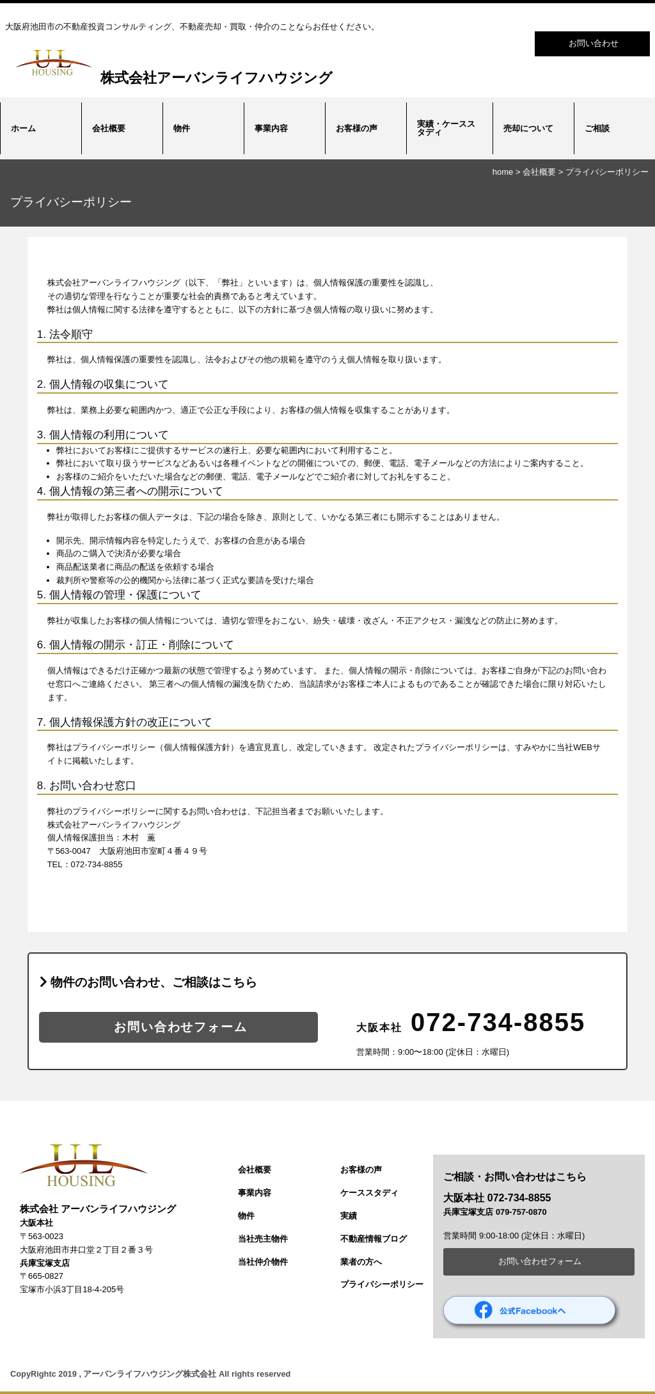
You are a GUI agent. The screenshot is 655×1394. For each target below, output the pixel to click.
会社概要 (108, 128)
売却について (528, 128)
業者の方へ (361, 1262)
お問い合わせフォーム (178, 1027)
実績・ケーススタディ (446, 128)
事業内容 (271, 128)
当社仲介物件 (263, 1262)
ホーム (23, 128)
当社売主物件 (263, 1239)
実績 (348, 1216)
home (503, 172)
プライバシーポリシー (607, 172)
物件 (181, 128)
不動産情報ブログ (373, 1239)
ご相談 (597, 128)
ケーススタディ (369, 1193)
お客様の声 (356, 128)
